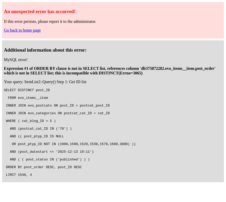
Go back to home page (22, 30)
